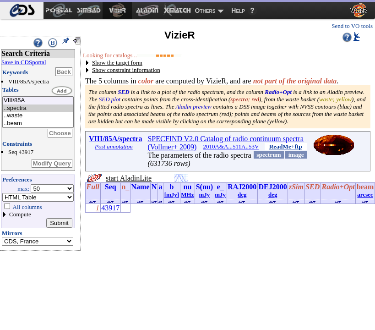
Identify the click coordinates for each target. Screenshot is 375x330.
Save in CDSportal (23, 62)
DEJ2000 (273, 187)
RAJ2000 (242, 187)
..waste (38, 116)
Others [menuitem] (205, 10)
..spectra (38, 108)
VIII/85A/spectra (115, 139)
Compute (20, 214)
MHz (187, 194)
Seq (110, 187)
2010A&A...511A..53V (231, 146)
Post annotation (114, 146)
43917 (110, 208)
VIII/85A (38, 100)
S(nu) (204, 187)
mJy (204, 194)
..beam (38, 123)
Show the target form (117, 62)
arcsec (365, 194)
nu (188, 187)
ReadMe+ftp (285, 146)
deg (242, 194)
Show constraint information (126, 69)
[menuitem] (21, 10)
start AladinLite (129, 178)
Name (140, 187)
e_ (220, 187)
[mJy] (171, 194)
